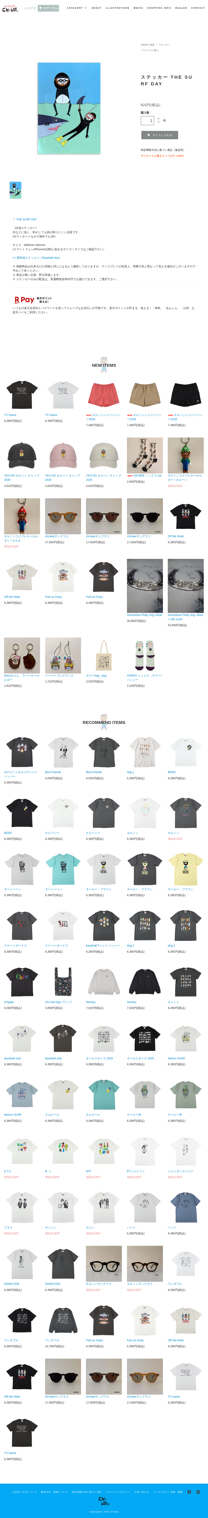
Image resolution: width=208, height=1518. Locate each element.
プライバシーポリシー (118, 1492)
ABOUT (96, 8)
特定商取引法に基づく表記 (87, 1492)
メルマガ (30, 8)
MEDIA (138, 8)
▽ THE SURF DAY (25, 219)
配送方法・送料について (54, 1492)
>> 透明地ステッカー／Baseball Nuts (36, 257)
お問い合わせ (141, 1492)
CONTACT (198, 8)
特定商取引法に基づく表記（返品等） (163, 150)
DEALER (181, 8)
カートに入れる (159, 135)
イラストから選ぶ (150, 50)
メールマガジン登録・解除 (168, 1492)
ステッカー (164, 45)
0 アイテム (48, 8)
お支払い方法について (24, 1492)
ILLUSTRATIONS (118, 8)
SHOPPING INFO (159, 8)
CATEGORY (77, 8)
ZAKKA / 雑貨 (148, 45)
